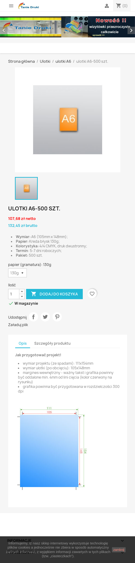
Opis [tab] (23, 343)
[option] (67, 26)
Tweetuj (45, 316)
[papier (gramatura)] (17, 272)
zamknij (118, 550)
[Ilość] (13, 294)
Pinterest (57, 316)
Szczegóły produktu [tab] (52, 343)
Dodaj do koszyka (54, 294)
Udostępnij (33, 316)
